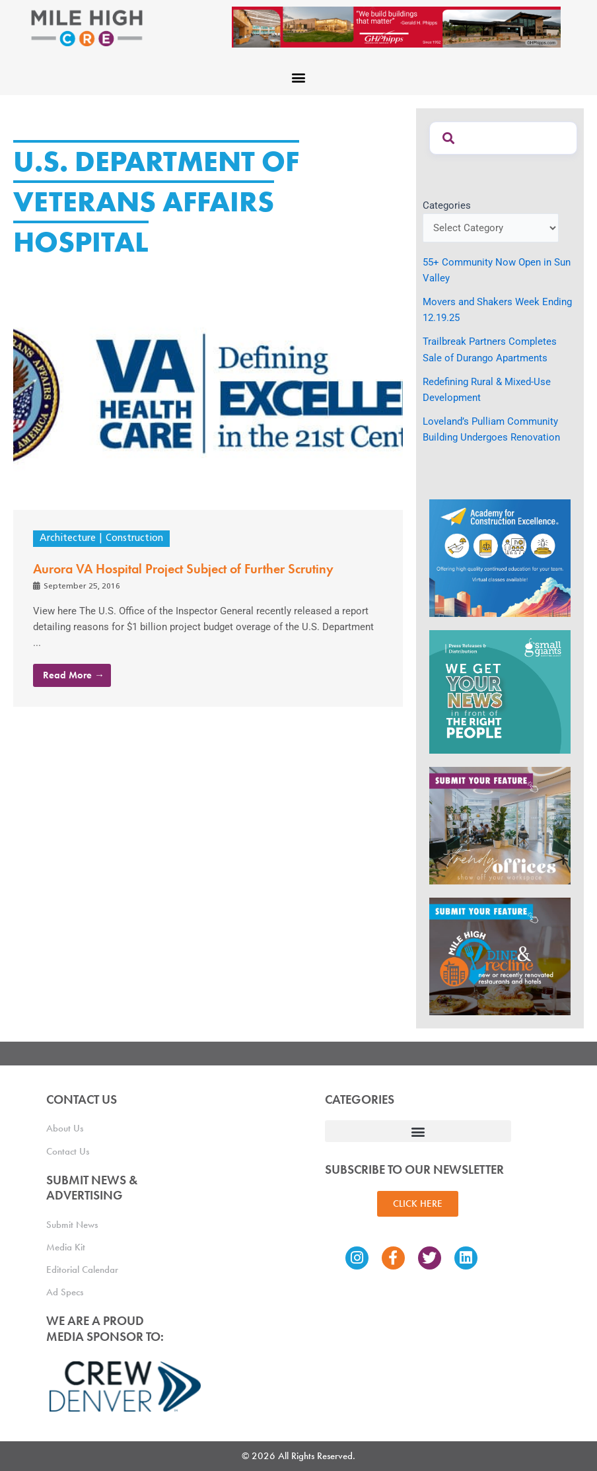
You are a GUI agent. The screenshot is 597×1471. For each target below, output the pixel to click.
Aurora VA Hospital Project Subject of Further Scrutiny (183, 568)
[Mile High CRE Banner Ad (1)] (396, 26)
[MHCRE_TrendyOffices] (500, 824)
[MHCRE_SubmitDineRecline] (500, 955)
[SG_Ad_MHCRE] (500, 691)
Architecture (68, 539)
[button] (299, 78)
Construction (134, 539)
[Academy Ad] (500, 557)
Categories (447, 205)
